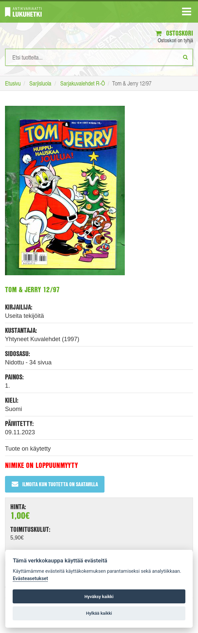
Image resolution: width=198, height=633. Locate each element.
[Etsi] (185, 57)
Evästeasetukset (30, 578)
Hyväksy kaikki (99, 596)
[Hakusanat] (99, 57)
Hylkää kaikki (99, 613)
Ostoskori (174, 33)
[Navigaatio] (186, 13)
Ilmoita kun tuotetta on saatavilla (55, 484)
